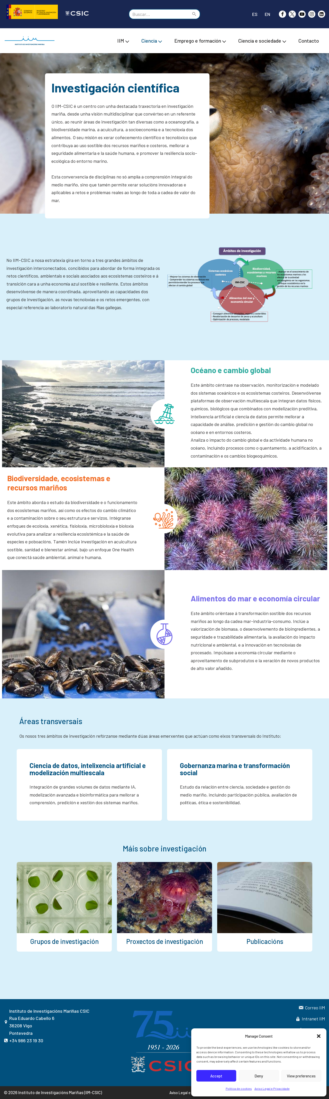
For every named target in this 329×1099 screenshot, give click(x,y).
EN (267, 14)
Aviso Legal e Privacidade (272, 1088)
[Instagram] (311, 14)
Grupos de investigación (64, 941)
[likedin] (321, 14)
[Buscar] (159, 14)
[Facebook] (282, 14)
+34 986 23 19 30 (26, 1040)
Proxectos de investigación (164, 941)
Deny (258, 1076)
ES (255, 14)
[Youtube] (302, 14)
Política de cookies (239, 1088)
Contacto (308, 40)
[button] (318, 1036)
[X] (292, 14)
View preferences (301, 1076)
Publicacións (264, 941)
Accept (216, 1076)
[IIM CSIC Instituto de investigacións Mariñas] (31, 41)
